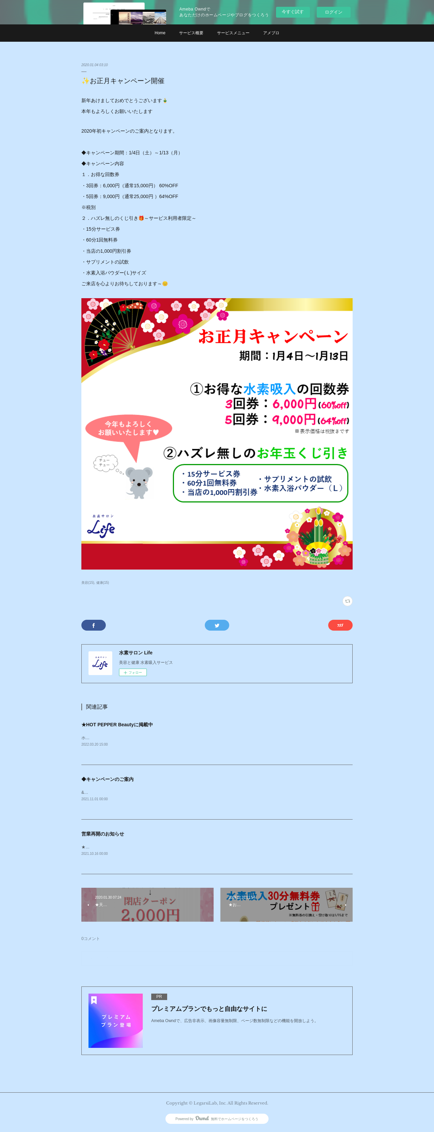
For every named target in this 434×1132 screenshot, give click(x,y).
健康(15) (102, 582)
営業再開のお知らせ (102, 835)
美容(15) (87, 582)
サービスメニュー (233, 33)
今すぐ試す (293, 11)
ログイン (333, 12)
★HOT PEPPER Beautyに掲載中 (117, 724)
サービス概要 (191, 33)
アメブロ (271, 33)
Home (160, 33)
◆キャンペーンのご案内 (107, 780)
